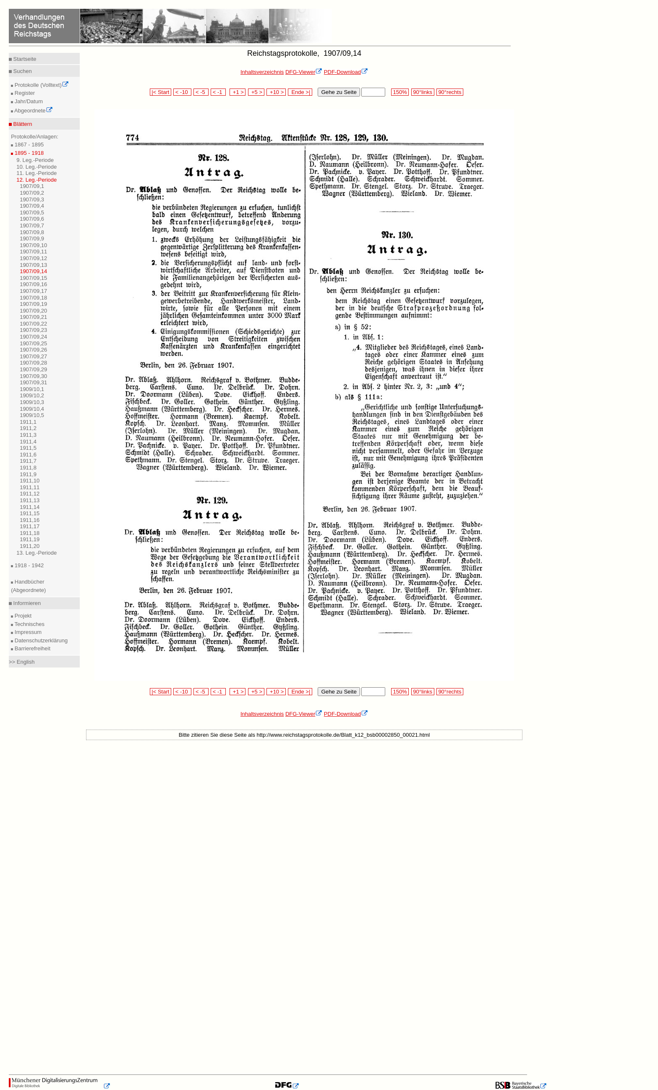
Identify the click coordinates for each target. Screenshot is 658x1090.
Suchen (22, 71)
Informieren (26, 603)
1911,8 (28, 467)
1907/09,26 (33, 350)
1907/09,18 (33, 298)
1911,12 (29, 493)
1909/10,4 (32, 409)
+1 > (237, 92)
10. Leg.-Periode (36, 167)
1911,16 (29, 520)
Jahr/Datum (28, 101)
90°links (423, 92)
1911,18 (29, 533)
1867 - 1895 (28, 144)
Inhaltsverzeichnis (262, 72)
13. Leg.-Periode (36, 553)
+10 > (276, 92)
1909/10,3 (32, 402)
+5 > (256, 92)
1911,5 (28, 448)
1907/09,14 (33, 271)
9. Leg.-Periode (35, 160)
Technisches (28, 624)
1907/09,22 (33, 324)
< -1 (218, 92)
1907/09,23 (33, 330)
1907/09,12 (33, 258)
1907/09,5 (32, 212)
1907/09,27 (33, 356)
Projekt (22, 616)
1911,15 (29, 513)
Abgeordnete (32, 110)
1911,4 (28, 441)
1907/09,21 (33, 317)
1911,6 (28, 454)
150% (400, 92)
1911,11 (29, 487)
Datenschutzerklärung (40, 640)
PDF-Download (346, 72)
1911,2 (28, 428)
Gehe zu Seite (338, 92)
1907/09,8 (32, 232)
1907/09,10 (33, 245)
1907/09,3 (32, 199)
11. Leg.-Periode (36, 173)
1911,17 (29, 526)
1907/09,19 (33, 304)
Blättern (22, 124)
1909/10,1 (32, 389)
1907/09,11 (33, 251)
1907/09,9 (32, 238)
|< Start (160, 92)
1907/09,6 (32, 219)
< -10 (182, 92)
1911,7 (28, 461)
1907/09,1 (32, 186)
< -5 (201, 92)
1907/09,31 (33, 382)
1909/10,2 (32, 395)
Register (24, 93)
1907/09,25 (33, 343)
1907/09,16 (33, 284)
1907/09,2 (32, 193)
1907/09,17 (33, 291)
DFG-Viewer (303, 72)
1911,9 (28, 474)
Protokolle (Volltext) (41, 85)
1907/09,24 (33, 337)
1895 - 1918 (28, 153)
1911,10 (29, 480)
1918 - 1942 (28, 565)
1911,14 (29, 507)
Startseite (24, 59)
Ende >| (300, 92)
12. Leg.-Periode (36, 180)
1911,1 (28, 422)
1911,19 (29, 539)
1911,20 (29, 546)
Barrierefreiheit (31, 648)
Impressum (27, 632)
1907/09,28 (33, 363)
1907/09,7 (32, 225)
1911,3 (28, 435)
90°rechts (450, 92)
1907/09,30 (33, 376)
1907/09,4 (32, 206)
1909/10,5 (32, 415)
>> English (21, 662)
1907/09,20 (33, 311)
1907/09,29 (33, 369)
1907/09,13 (33, 265)
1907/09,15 (33, 278)
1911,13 (29, 500)
